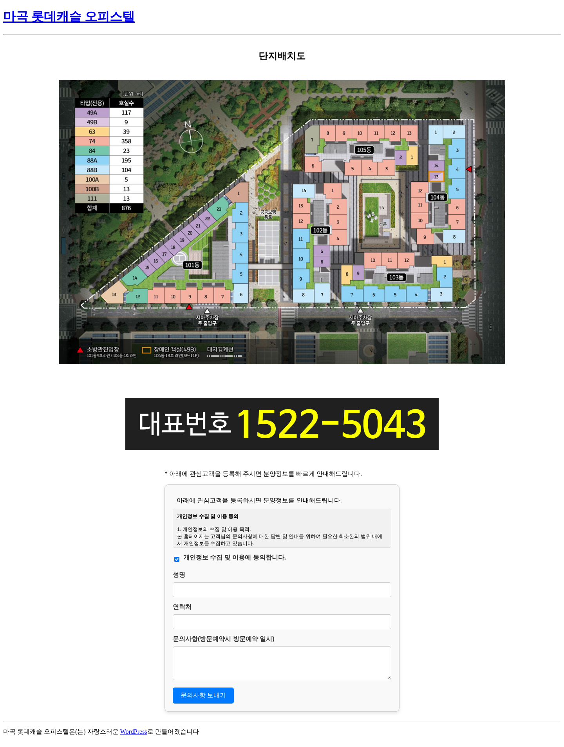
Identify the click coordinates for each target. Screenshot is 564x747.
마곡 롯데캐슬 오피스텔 (69, 16)
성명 (179, 574)
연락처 (182, 606)
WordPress (133, 736)
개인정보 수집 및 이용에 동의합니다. (234, 557)
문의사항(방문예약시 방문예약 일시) (224, 638)
